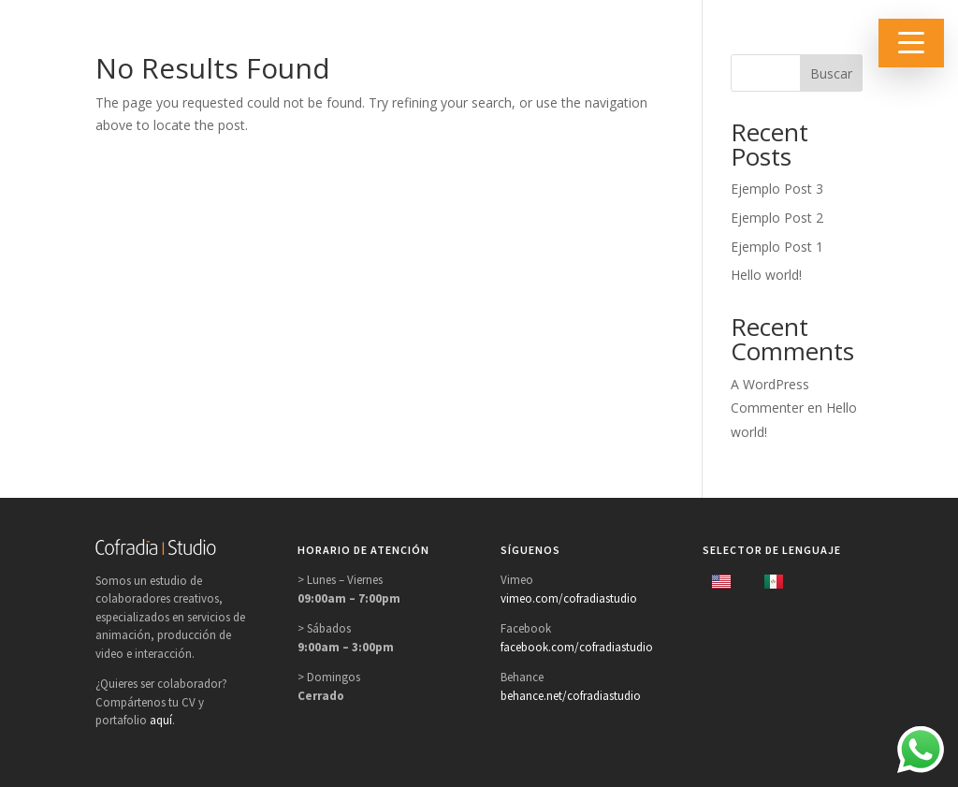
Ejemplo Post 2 (777, 217)
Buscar (831, 73)
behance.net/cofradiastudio (571, 696)
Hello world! (766, 275)
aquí (161, 720)
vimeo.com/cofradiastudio (569, 598)
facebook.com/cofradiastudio (577, 647)
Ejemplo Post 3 (777, 188)
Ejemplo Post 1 (777, 246)
